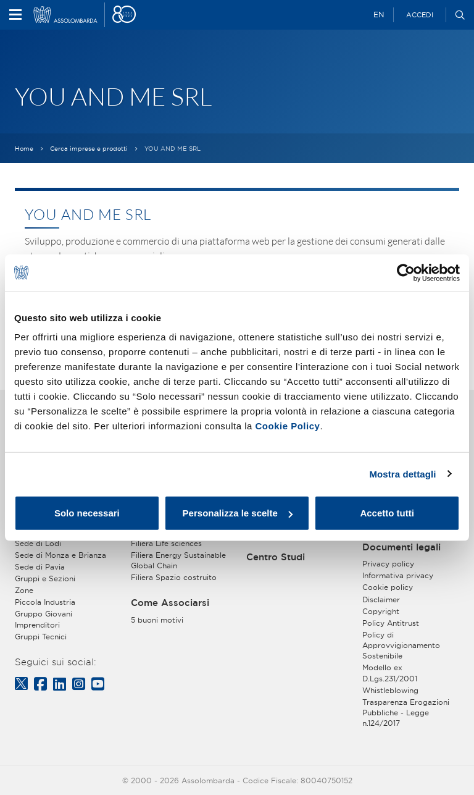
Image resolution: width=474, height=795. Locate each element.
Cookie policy (387, 587)
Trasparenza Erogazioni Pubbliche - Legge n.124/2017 (405, 712)
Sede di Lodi (38, 543)
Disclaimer (381, 599)
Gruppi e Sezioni (45, 578)
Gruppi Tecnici (41, 637)
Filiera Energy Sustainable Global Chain (178, 560)
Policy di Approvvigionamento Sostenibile (401, 645)
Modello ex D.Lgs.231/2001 (389, 672)
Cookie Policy (288, 426)
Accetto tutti (387, 513)
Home (24, 148)
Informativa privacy (397, 575)
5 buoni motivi (157, 620)
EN (378, 15)
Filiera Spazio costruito (174, 577)
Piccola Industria (45, 602)
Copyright (380, 611)
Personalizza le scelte (238, 513)
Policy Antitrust (390, 623)
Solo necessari (87, 513)
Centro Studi (275, 557)
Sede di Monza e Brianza (60, 555)
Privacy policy (388, 564)
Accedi (419, 15)
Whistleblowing (390, 690)
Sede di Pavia (40, 567)
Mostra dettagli (402, 473)
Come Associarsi (170, 603)
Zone (24, 590)
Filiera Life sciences (166, 543)
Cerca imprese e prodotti (89, 148)
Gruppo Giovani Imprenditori (43, 619)
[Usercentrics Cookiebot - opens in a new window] (406, 272)
